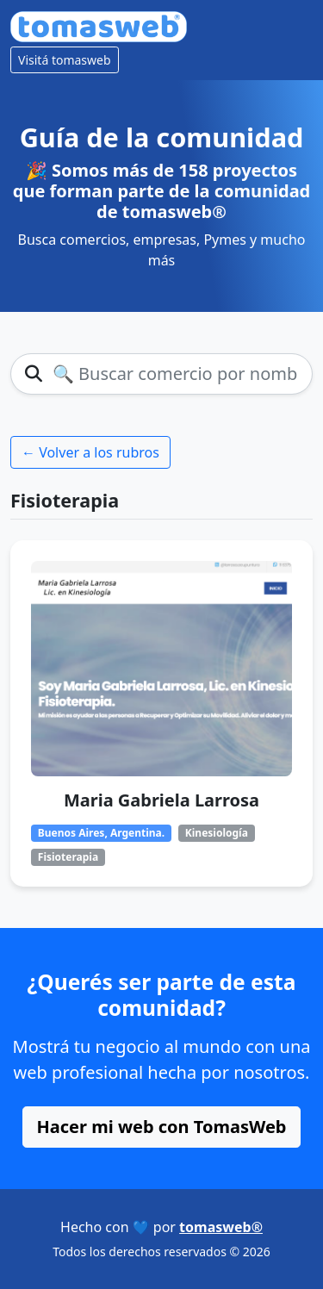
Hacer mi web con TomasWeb (162, 1126)
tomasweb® (221, 1226)
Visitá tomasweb (64, 60)
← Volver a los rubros (90, 452)
